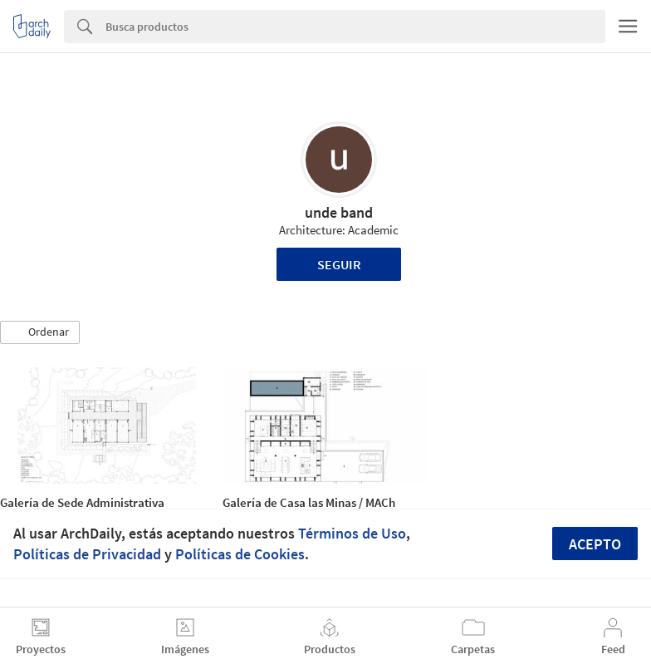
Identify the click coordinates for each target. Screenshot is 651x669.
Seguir (339, 264)
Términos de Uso (352, 533)
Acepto (595, 543)
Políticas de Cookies (240, 553)
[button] (40, 332)
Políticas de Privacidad (87, 553)
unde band (339, 212)
